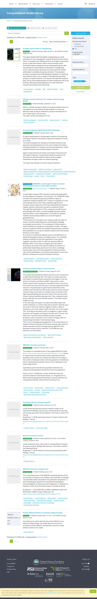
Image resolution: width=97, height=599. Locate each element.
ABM (44, 89)
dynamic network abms (30, 169)
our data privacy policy (53, 593)
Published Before (78, 69)
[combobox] (80, 57)
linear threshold (42, 120)
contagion (38, 89)
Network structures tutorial (33, 436)
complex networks (54, 120)
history (26, 392)
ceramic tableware (40, 498)
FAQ (8, 572)
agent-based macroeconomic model (52, 390)
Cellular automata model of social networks (39, 269)
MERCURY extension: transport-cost (35, 469)
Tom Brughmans (27, 347)
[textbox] (80, 65)
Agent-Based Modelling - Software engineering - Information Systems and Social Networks (49, 171)
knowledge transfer (40, 261)
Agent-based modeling (54, 335)
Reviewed (78, 44)
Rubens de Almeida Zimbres (30, 271)
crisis (61, 89)
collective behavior (52, 89)
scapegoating (27, 91)
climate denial (50, 176)
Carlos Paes (26, 51)
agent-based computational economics (35, 394)
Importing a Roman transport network (37, 402)
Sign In (92, 4)
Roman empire (39, 388)
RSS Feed (85, 569)
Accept (93, 591)
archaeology (45, 392)
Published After (78, 62)
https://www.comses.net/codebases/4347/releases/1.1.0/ (42, 353)
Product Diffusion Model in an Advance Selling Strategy (42, 513)
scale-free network (29, 122)
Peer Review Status (79, 41)
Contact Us (10, 566)
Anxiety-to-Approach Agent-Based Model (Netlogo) (41, 130)
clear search (42, 37)
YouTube (85, 563)
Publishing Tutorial (34, 28)
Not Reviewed (79, 46)
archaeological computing (44, 500)
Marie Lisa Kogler (27, 133)
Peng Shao (26, 515)
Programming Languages (77, 53)
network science (50, 388)
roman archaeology (62, 388)
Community (49, 4)
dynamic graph (52, 261)
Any (76, 49)
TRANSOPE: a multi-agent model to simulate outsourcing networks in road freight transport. (44, 185)
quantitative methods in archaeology (43, 503)
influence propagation (30, 120)
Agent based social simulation (32, 337)
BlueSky (86, 566)
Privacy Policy (11, 569)
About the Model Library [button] (16, 28)
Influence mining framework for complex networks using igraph (43, 100)
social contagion (28, 89)
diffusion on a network (45, 169)
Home (9, 21)
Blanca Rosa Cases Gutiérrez (40, 188)
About (11, 4)
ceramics (37, 390)
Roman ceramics (28, 388)
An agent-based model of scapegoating (37, 49)
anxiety (37, 176)
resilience (65, 120)
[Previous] (17, 41)
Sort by (45, 42)
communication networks (43, 174)
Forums (60, 4)
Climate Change (28, 176)
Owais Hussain (27, 103)
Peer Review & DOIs (50, 28)
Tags (74, 77)
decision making (28, 261)
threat (42, 176)
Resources (36, 4)
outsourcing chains (56, 258)
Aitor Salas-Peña (27, 188)
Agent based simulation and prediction (35, 335)
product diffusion (28, 532)
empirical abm (57, 169)
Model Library (23, 4)
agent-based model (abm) (60, 174)
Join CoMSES (11, 563)
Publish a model (80, 33)
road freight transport (42, 258)
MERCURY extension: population (34, 345)
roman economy (28, 390)
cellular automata (48, 337)
